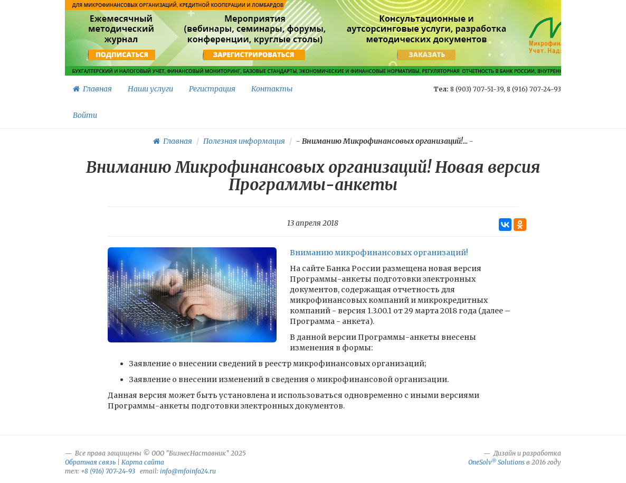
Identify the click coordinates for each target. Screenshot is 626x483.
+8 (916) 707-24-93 (108, 471)
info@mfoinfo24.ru (188, 471)
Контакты (271, 89)
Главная (92, 89)
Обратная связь (90, 462)
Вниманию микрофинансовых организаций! (379, 252)
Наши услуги (150, 89)
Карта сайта (142, 462)
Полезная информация (244, 141)
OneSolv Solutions (496, 462)
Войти (85, 115)
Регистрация (212, 89)
